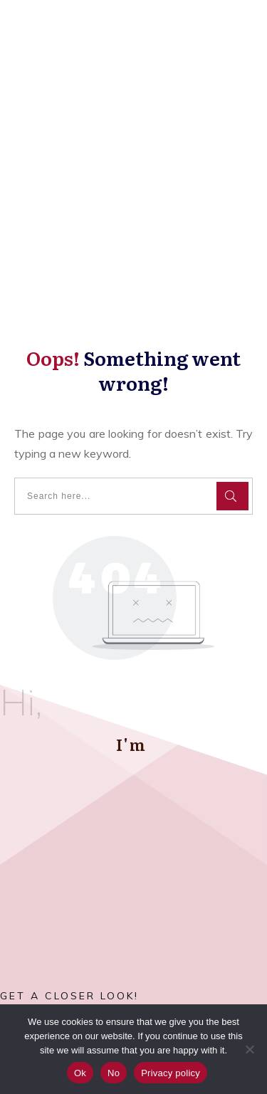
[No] (249, 1049)
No (114, 1073)
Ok (80, 1073)
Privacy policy (170, 1073)
